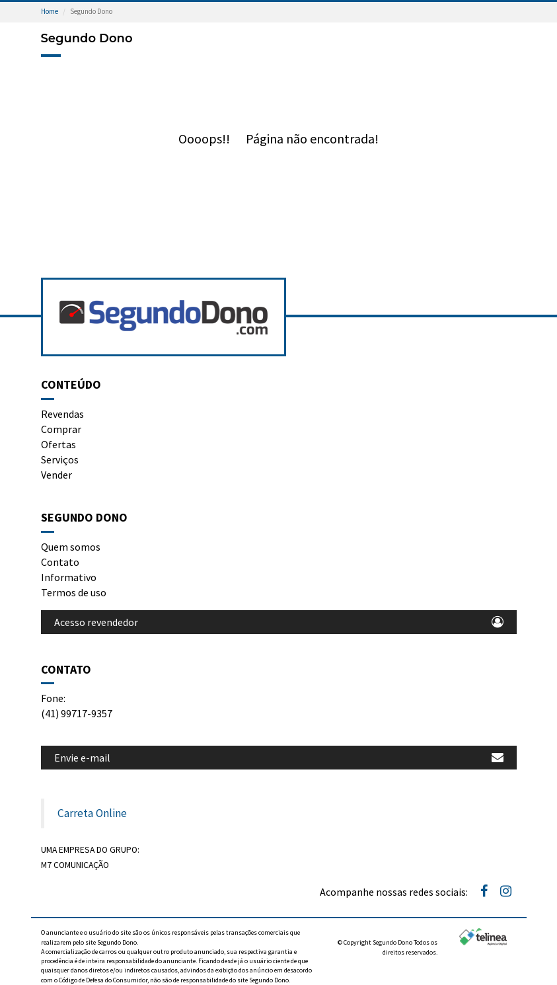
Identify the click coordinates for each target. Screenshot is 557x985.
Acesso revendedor (278, 622)
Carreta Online (92, 813)
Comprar (61, 429)
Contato (60, 562)
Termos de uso (73, 592)
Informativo (68, 577)
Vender (56, 474)
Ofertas (58, 444)
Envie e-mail (278, 757)
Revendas (62, 413)
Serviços (60, 459)
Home (49, 11)
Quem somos (70, 546)
